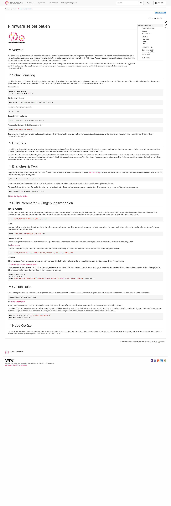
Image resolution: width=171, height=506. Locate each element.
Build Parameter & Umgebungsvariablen (148, 51)
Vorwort (144, 31)
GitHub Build (146, 55)
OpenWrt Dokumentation (19, 170)
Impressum (42, 3)
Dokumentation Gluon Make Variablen (23, 362)
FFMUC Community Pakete (33, 254)
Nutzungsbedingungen (69, 3)
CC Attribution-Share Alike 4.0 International (16, 500)
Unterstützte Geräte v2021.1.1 (20, 216)
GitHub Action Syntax (17, 399)
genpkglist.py (14, 469)
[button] (148, 3)
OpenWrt (146, 39)
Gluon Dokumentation (17, 205)
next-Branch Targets (36, 457)
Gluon (145, 41)
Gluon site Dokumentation (19, 245)
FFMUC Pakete (15, 254)
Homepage (30, 3)
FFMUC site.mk (27, 469)
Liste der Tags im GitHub (18, 294)
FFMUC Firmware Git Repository (21, 236)
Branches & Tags (147, 47)
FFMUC (145, 43)
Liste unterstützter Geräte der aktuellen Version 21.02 (29, 179)
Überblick (145, 37)
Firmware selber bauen (25, 9)
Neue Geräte (146, 57)
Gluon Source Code (35, 205)
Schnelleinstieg (146, 34)
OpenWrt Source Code (38, 170)
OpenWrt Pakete (16, 188)
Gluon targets (15, 342)
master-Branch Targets (18, 457)
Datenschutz (53, 3)
